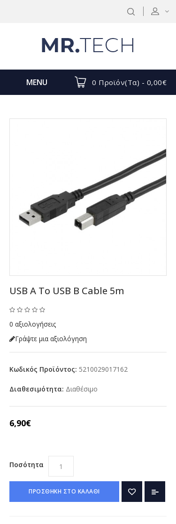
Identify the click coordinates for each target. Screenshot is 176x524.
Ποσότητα (26, 464)
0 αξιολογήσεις (32, 324)
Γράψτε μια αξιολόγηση (48, 338)
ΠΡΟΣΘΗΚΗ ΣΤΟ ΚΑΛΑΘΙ (64, 491)
